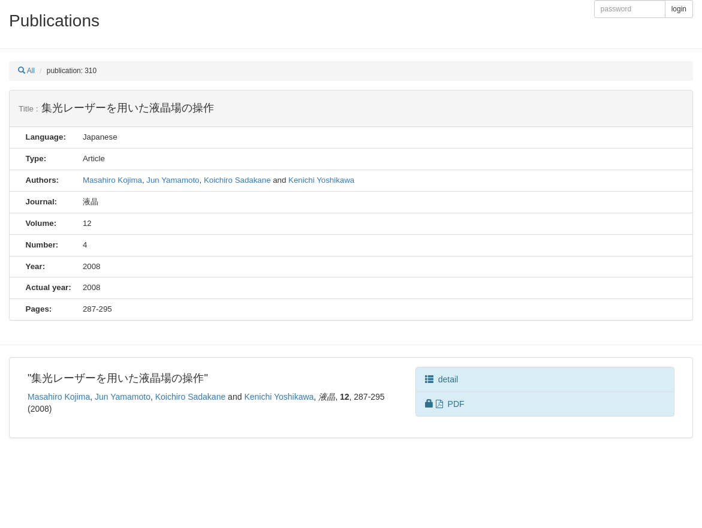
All (26, 71)
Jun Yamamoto (172, 180)
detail (441, 379)
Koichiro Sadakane (237, 180)
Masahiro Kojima (112, 180)
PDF (445, 404)
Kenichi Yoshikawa (321, 180)
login (678, 9)
